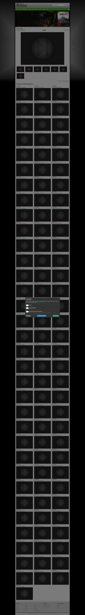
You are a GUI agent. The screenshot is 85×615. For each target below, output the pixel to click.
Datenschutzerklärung (40, 302)
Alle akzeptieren (55, 315)
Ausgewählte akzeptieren (41, 315)
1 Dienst (31, 306)
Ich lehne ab (28, 315)
